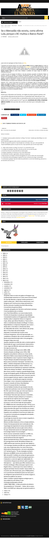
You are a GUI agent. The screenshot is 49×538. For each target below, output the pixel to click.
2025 (4, 255)
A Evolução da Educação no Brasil (13, 483)
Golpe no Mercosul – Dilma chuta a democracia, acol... (19, 302)
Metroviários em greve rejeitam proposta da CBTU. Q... (19, 407)
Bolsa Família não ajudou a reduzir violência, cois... (18, 366)
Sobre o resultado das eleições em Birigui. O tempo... (19, 323)
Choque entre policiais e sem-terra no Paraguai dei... (19, 389)
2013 (4, 279)
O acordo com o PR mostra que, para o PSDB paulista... (19, 471)
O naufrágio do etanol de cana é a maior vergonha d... (19, 418)
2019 (4, 267)
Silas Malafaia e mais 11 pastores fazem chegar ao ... (19, 358)
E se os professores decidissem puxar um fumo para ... (19, 473)
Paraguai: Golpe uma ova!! (11, 340)
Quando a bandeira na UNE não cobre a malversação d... (19, 342)
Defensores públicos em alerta (12, 477)
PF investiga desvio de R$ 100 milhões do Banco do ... (18, 442)
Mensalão (20, 25)
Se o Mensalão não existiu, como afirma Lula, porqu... (19, 329)
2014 (4, 277)
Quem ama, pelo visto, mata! (12, 420)
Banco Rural (14, 25)
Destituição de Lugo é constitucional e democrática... (19, 344)
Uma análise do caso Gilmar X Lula (14, 481)
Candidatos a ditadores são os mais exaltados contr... (19, 337)
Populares (24, 242)
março (6, 495)
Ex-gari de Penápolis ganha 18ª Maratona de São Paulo (19, 374)
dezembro (7, 282)
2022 (4, 261)
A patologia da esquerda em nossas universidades (18, 426)
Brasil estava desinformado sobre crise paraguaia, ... (19, 339)
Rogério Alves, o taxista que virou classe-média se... (18, 467)
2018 (4, 269)
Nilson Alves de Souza (15, 536)
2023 (4, 259)
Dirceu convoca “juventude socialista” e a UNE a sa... (18, 434)
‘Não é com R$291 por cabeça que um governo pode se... (19, 488)
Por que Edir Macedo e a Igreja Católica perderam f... (19, 300)
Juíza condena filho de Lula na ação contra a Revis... (18, 428)
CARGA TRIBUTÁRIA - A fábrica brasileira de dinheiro (19, 484)
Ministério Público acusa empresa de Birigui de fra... (18, 356)
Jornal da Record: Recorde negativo (14, 438)
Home (2, 25)
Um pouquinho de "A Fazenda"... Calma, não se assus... (19, 486)
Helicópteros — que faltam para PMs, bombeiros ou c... (19, 463)
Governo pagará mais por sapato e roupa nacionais (18, 377)
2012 (4, 281)
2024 (4, 257)
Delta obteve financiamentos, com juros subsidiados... (19, 449)
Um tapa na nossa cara (10, 348)
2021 (4, 263)
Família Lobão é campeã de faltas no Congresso (17, 319)
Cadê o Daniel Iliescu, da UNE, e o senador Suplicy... (18, 401)
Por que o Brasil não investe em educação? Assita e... (19, 430)
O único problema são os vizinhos (13, 311)
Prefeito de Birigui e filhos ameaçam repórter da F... (18, 465)
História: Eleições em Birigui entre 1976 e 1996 (17, 352)
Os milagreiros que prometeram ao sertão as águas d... (19, 475)
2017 (4, 271)
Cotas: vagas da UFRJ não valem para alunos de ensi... (19, 346)
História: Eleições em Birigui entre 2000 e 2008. (17, 350)
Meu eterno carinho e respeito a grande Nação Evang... (19, 372)
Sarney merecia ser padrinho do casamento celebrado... (19, 368)
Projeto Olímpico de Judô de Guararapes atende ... (18, 360)
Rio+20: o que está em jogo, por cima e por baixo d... (18, 391)
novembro (7, 284)
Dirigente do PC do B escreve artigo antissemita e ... (19, 304)
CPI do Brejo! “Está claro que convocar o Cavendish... (18, 395)
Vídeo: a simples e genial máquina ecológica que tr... (19, 479)
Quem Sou (31, 216)
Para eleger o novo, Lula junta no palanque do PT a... (19, 381)
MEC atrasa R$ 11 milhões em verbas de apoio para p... (19, 455)
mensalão (28, 67)
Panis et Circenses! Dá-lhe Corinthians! (15, 385)
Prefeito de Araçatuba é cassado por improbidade (18, 315)
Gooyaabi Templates (30, 536)
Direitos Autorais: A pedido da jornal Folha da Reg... (18, 305)
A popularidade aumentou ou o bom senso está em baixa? (20, 298)
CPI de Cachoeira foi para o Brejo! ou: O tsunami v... (18, 397)
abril (5, 493)
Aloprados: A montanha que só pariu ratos (16, 333)
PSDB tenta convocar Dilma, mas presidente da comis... (19, 411)
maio (5, 491)
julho (5, 292)
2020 (4, 265)
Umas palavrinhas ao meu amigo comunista (16, 393)
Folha (25, 63)
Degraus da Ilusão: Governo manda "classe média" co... (19, 469)
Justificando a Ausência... (11, 416)
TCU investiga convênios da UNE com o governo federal (20, 446)
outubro (6, 286)
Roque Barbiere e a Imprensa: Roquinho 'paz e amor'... (19, 325)
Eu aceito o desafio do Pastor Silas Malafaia (16, 383)
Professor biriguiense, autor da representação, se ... (18, 335)
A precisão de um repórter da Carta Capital (16, 399)
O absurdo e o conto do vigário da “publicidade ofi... (18, 459)
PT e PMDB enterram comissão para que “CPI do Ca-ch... (19, 405)
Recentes (9, 242)
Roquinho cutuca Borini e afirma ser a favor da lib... (18, 354)
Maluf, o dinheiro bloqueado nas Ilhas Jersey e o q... (18, 364)
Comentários (40, 242)
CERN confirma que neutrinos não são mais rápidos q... (19, 444)
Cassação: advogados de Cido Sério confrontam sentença (20, 309)
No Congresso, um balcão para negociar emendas (18, 379)
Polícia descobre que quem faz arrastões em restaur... (19, 409)
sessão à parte (21, 218)
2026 (4, 254)
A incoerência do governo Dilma (13, 307)
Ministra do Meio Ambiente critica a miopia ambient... (19, 422)
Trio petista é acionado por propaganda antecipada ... (19, 414)
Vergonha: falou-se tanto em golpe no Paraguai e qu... (19, 296)
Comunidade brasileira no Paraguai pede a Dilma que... (19, 317)
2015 (4, 275)
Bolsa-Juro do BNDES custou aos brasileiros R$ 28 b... (18, 453)
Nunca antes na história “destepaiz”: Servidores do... (19, 362)
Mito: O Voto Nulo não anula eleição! (14, 331)
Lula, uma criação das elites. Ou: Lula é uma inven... (18, 448)
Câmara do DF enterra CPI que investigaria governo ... (19, 457)
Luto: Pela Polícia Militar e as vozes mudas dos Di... (18, 313)
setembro (7, 288)
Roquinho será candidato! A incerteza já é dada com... (19, 412)
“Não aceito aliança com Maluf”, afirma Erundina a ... (19, 370)
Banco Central (7, 25)
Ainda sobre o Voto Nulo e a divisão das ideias (17, 327)
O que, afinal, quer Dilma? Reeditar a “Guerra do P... (18, 321)
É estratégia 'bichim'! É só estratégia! (14, 432)
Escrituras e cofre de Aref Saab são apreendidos (17, 403)
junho (6, 294)
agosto (6, 290)
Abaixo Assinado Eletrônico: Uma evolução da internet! (19, 440)
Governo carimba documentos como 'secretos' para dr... (20, 376)
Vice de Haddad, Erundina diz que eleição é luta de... (18, 387)
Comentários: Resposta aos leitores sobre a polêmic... (19, 461)
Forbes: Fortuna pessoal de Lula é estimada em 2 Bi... (19, 424)
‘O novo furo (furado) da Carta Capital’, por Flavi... (18, 436)
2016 (4, 273)
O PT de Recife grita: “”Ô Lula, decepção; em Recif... (18, 451)
